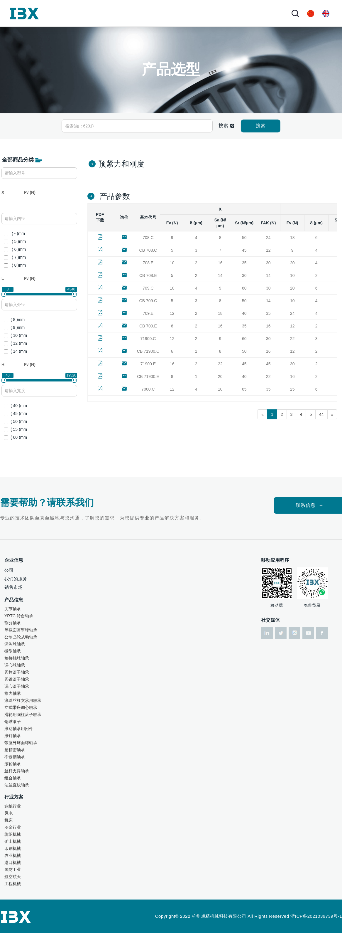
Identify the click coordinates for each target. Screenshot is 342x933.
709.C (148, 288)
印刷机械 (12, 848)
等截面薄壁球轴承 (20, 630)
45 (244, 250)
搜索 (261, 125)
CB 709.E (148, 326)
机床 (8, 820)
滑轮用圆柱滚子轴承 (22, 714)
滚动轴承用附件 (18, 728)
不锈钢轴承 (14, 756)
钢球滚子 (12, 721)
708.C (148, 237)
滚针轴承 (12, 735)
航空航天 (12, 876)
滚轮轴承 (12, 763)
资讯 (201, 13)
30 (268, 262)
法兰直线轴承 (16, 785)
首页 (66, 13)
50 (244, 237)
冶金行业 (12, 827)
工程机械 (12, 883)
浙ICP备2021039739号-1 (316, 916)
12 (268, 250)
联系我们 (230, 13)
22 (292, 338)
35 (244, 262)
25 (292, 389)
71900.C (148, 338)
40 (244, 313)
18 (292, 237)
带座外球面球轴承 (20, 742)
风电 (8, 813)
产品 (117, 13)
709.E (148, 313)
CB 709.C (148, 300)
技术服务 (179, 13)
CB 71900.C (148, 351)
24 (268, 237)
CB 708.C (148, 250)
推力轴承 (12, 693)
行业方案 (146, 13)
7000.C (148, 389)
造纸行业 (12, 806)
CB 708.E (148, 275)
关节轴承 (12, 608)
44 (321, 414)
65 (244, 389)
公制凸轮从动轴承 (20, 637)
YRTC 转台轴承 (18, 615)
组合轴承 (12, 778)
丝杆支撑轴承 (16, 771)
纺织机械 (12, 834)
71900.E (148, 364)
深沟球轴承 (14, 644)
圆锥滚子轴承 (16, 679)
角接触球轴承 (16, 658)
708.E (148, 262)
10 (172, 262)
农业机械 (12, 855)
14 (220, 275)
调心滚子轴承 (16, 686)
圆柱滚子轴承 (16, 672)
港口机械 (12, 862)
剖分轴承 (12, 623)
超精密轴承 (14, 749)
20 (292, 262)
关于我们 (89, 13)
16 (220, 262)
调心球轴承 (14, 665)
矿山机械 (12, 841)
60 (244, 288)
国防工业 (12, 869)
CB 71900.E (148, 376)
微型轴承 (12, 651)
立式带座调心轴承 (20, 707)
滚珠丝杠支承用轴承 (22, 700)
